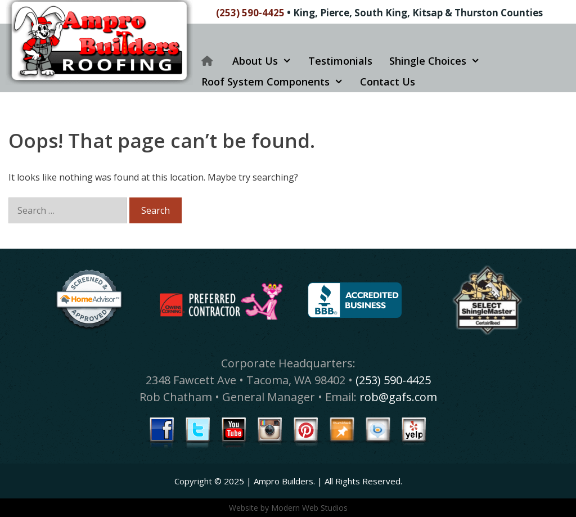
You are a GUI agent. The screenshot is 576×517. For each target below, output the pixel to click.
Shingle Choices (438, 61)
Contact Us (387, 81)
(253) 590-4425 (250, 12)
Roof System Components (276, 81)
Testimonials (340, 61)
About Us (266, 61)
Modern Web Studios (309, 507)
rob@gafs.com (398, 396)
